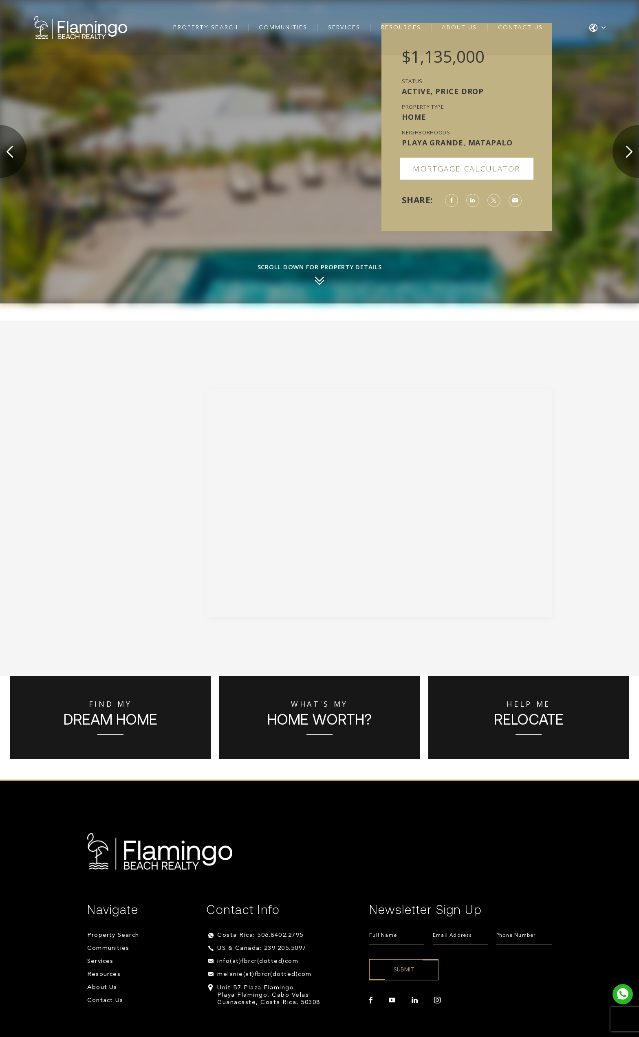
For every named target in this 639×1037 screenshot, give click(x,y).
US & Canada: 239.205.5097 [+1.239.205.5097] (261, 948)
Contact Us (520, 28)
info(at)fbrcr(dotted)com (257, 961)
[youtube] (392, 1000)
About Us (459, 28)
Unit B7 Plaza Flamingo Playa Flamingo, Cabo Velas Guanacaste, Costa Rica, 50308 (268, 995)
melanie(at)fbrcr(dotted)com (264, 974)
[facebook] (370, 1000)
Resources (401, 28)
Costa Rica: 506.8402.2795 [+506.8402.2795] (260, 935)
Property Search (205, 28)
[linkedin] (415, 1000)
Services (344, 28)
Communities (283, 28)
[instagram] (437, 1000)
